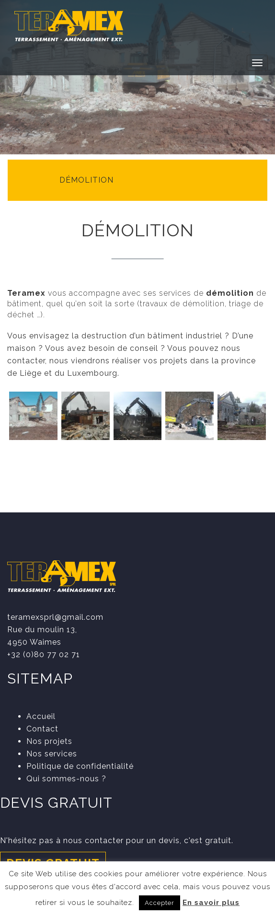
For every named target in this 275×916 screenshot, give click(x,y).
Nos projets (49, 741)
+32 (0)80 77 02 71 (43, 654)
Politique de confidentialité (80, 766)
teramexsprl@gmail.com (55, 617)
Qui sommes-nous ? (66, 778)
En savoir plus (211, 902)
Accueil (41, 716)
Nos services (51, 753)
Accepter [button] (159, 902)
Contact (42, 728)
